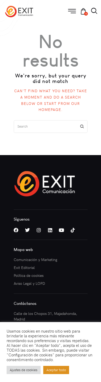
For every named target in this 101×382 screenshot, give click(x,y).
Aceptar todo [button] (56, 369)
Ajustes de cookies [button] (23, 369)
